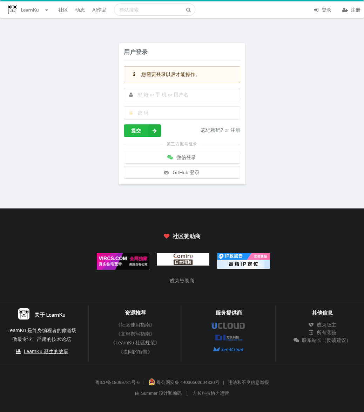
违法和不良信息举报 (248, 382)
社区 (63, 10)
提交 (146, 130)
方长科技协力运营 (211, 393)
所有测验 (322, 332)
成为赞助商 (182, 280)
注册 (351, 9)
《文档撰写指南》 (135, 334)
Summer (149, 393)
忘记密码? (213, 130)
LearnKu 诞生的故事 (46, 351)
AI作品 (99, 10)
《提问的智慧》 (135, 352)
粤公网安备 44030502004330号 (184, 382)
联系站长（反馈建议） (322, 340)
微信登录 (181, 157)
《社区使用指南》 (135, 325)
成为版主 (322, 325)
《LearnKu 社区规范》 (135, 342)
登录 (322, 9)
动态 (80, 10)
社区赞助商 (182, 236)
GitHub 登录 (181, 172)
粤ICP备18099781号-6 (117, 382)
